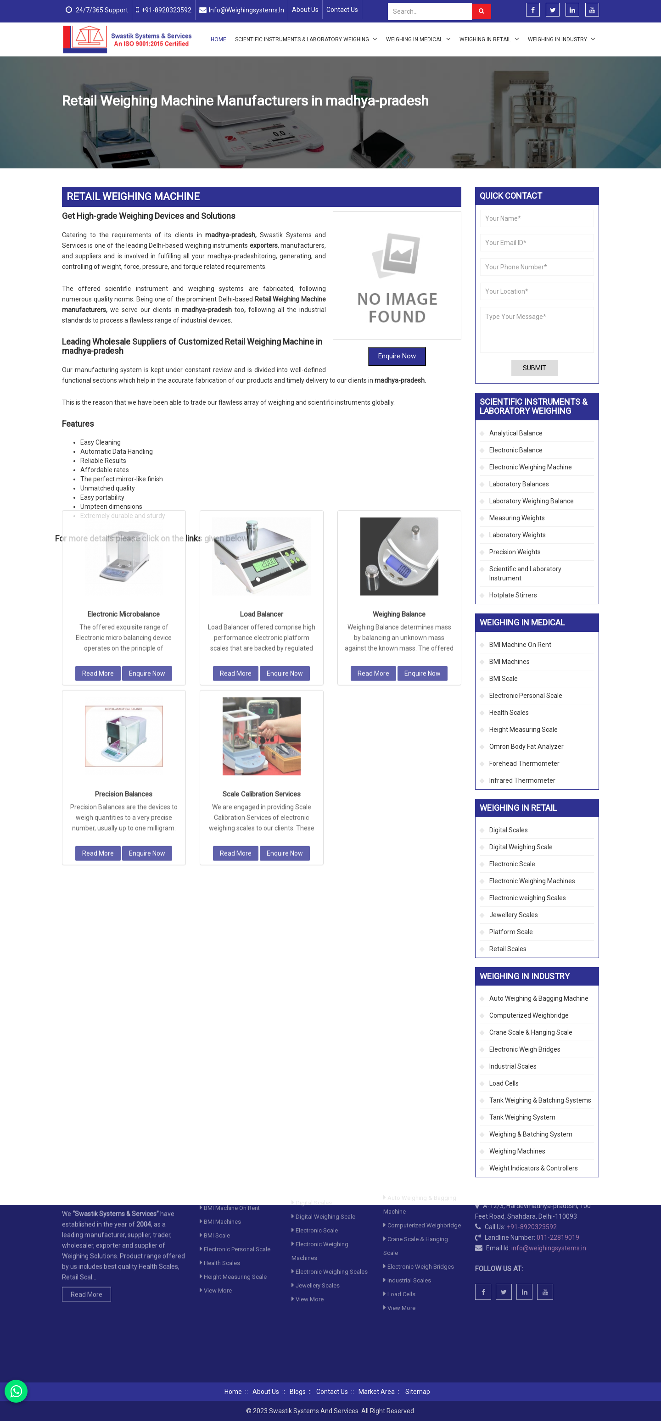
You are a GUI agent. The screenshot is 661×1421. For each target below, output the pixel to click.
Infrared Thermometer (522, 780)
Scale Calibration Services (262, 640)
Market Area (377, 1391)
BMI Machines (509, 661)
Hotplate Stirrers (513, 595)
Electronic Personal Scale (525, 695)
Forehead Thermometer (524, 763)
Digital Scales (508, 830)
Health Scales (509, 712)
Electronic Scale (512, 864)
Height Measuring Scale (523, 729)
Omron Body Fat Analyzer (526, 746)
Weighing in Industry (561, 39)
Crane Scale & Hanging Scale (530, 1032)
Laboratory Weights (517, 535)
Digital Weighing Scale (521, 847)
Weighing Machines (517, 1151)
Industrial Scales (513, 1066)
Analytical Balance (516, 433)
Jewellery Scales (513, 915)
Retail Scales (508, 949)
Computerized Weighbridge (529, 1015)
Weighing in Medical (418, 39)
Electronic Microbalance (124, 461)
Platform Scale (511, 932)
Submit (534, 368)
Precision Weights (515, 552)
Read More (98, 520)
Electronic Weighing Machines (532, 881)
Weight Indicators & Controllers (533, 1168)
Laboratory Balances (519, 484)
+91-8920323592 (166, 10)
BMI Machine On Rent (520, 644)
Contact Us (342, 9)
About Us (305, 9)
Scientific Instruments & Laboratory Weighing (306, 39)
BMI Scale (503, 678)
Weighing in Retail (489, 39)
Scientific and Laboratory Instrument (525, 573)
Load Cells (504, 1083)
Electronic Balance (516, 450)
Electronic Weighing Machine (267, 123)
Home (218, 39)
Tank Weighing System (522, 1117)
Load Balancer (261, 461)
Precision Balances (123, 640)
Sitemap (417, 1391)
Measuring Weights (517, 518)
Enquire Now (397, 327)
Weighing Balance (399, 461)
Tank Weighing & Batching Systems (540, 1100)
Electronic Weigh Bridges (524, 1049)
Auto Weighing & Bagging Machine (538, 998)
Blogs (298, 1391)
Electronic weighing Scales (527, 898)
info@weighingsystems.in (246, 10)
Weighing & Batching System (530, 1134)
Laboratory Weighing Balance (531, 501)
